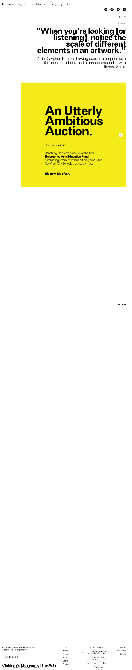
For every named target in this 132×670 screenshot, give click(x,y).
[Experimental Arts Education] (94, 653)
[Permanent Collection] (94, 663)
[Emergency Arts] (94, 657)
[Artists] (68, 657)
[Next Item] (121, 135)
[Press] (68, 654)
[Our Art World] (94, 667)
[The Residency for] (94, 651)
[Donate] (121, 654)
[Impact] (68, 651)
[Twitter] (118, 9)
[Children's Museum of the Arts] (29, 665)
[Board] (68, 661)
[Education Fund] (94, 659)
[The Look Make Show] (97, 647)
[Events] (117, 647)
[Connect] (68, 664)
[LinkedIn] (124, 9)
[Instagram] (105, 9)
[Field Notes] (117, 651)
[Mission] (68, 647)
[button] (8, 4)
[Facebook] (112, 9)
